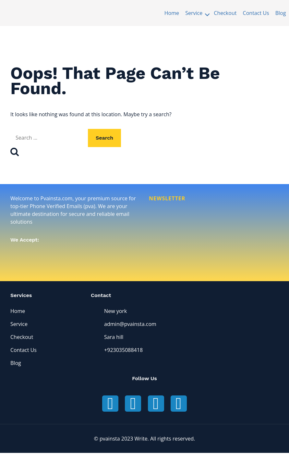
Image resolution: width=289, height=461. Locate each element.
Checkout (225, 13)
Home (171, 13)
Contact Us (256, 13)
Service (19, 324)
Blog (280, 13)
